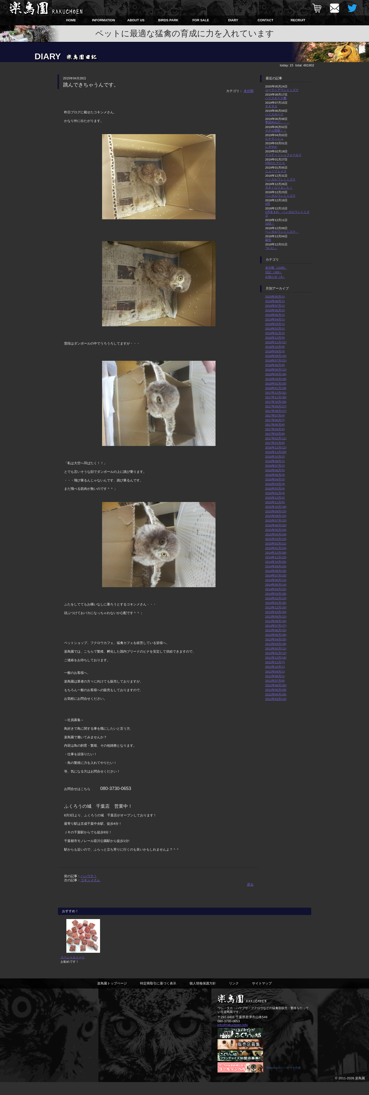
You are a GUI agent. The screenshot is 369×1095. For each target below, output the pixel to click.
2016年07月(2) (275, 465)
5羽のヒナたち (275, 163)
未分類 (249, 91)
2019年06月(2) (275, 310)
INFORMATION (103, 20)
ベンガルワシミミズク (280, 179)
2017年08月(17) (275, 410)
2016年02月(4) (275, 488)
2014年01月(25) (275, 602)
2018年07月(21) (275, 360)
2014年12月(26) (275, 552)
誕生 (268, 239)
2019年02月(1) (275, 328)
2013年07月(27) (275, 625)
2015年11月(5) (275, 502)
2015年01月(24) (275, 548)
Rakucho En (274, 1080)
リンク (234, 995)
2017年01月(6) (275, 442)
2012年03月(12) (275, 699)
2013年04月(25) (275, 639)
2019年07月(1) (275, 305)
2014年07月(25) (275, 575)
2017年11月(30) (275, 397)
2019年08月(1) (275, 301)
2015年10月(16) (275, 506)
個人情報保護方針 (202, 995)
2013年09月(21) (275, 616)
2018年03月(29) (275, 379)
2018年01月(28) (275, 388)
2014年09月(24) (275, 566)
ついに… (271, 247)
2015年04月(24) (275, 534)
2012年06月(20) (275, 685)
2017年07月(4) (275, 415)
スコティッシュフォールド (283, 154)
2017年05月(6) (275, 424)
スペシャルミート (73, 969)
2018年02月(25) (275, 383)
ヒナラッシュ (274, 138)
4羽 (267, 203)
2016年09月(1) (275, 461)
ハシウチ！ (89, 876)
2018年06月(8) (275, 365)
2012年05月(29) (275, 689)
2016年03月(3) (275, 484)
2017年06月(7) (275, 420)
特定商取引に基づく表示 (158, 995)
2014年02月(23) (275, 598)
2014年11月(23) (275, 557)
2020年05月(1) (275, 296)
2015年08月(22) (275, 515)
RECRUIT (298, 20)
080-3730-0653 (229, 1033)
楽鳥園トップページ (112, 995)
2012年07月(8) (275, 680)
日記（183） (273, 272)
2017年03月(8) (275, 433)
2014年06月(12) (275, 580)
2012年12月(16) (275, 657)
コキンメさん (90, 880)
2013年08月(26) (275, 621)
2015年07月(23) (275, 520)
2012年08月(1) (275, 676)
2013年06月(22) (275, 630)
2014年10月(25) (275, 561)
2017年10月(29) (275, 401)
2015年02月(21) (275, 543)
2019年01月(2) (275, 333)
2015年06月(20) (275, 525)
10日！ (270, 223)
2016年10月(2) (275, 456)
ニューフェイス (275, 171)
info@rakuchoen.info (233, 1037)
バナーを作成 (292, 1080)
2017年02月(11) (275, 438)
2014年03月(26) (275, 593)
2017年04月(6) (275, 429)
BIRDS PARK (168, 20)
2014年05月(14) (275, 584)
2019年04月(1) (275, 319)
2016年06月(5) (275, 470)
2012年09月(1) (275, 671)
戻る (250, 884)
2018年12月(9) (275, 337)
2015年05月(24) (275, 529)
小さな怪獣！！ (275, 130)
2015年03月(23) (275, 539)
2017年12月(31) (275, 392)
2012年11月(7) (275, 662)
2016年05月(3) (275, 474)
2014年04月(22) (275, 589)
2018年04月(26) (275, 374)
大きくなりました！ (279, 187)
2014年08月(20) (275, 570)
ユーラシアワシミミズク (282, 90)
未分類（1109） (276, 267)
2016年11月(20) (275, 452)
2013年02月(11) (275, 648)
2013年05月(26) (275, 634)
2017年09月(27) (275, 406)
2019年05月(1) (275, 314)
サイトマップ (262, 995)
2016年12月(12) (275, 447)
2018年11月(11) (275, 342)
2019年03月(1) (275, 324)
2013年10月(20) (275, 612)
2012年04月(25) (275, 694)
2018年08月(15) (275, 355)
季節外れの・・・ (277, 122)
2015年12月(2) (275, 497)
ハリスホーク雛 (275, 98)
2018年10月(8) (275, 346)
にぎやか (271, 146)
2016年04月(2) (275, 479)
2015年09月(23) (275, 511)
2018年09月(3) (275, 351)
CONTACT (266, 20)
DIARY (233, 20)
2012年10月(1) (275, 666)
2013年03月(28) (275, 643)
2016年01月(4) (275, 493)
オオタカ (271, 106)
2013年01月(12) (275, 653)
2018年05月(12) (275, 369)
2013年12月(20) (275, 607)
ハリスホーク (274, 114)
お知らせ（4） (275, 276)
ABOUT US (136, 20)
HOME (71, 20)
